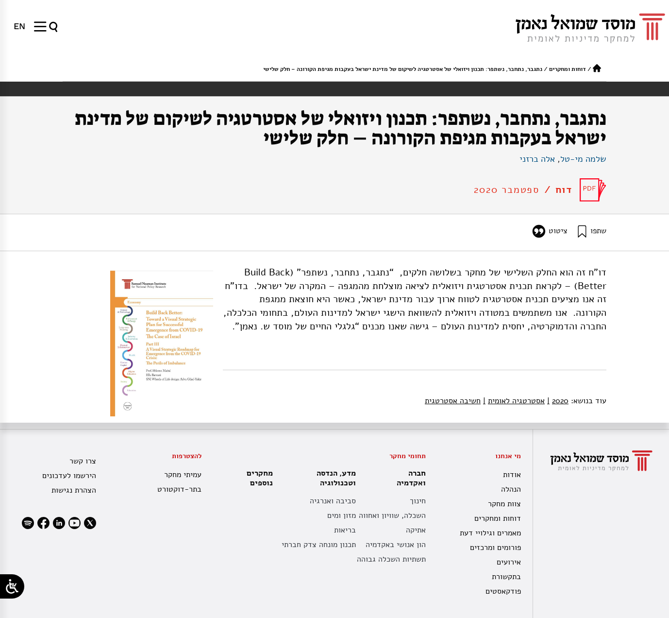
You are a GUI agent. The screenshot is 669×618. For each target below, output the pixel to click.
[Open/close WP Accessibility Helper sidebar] (12, 586)
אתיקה (416, 530)
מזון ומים (341, 515)
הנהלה (511, 489)
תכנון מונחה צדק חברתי (319, 544)
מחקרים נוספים (260, 478)
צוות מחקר (504, 503)
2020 (558, 400)
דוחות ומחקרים (567, 69)
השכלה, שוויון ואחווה (392, 515)
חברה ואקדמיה (409, 478)
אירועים (509, 562)
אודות (512, 474)
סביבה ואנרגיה (333, 501)
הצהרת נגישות (73, 490)
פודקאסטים (503, 591)
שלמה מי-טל (583, 159)
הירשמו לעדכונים (69, 475)
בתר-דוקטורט (179, 489)
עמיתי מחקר (182, 474)
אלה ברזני (537, 159)
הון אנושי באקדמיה (396, 544)
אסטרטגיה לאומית (514, 400)
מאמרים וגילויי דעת (490, 533)
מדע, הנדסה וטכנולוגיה (334, 478)
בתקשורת (506, 576)
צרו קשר (82, 461)
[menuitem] (19, 26)
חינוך (418, 501)
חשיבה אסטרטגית (453, 400)
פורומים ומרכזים (495, 547)
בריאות (345, 530)
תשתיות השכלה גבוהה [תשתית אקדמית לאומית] (391, 559)
